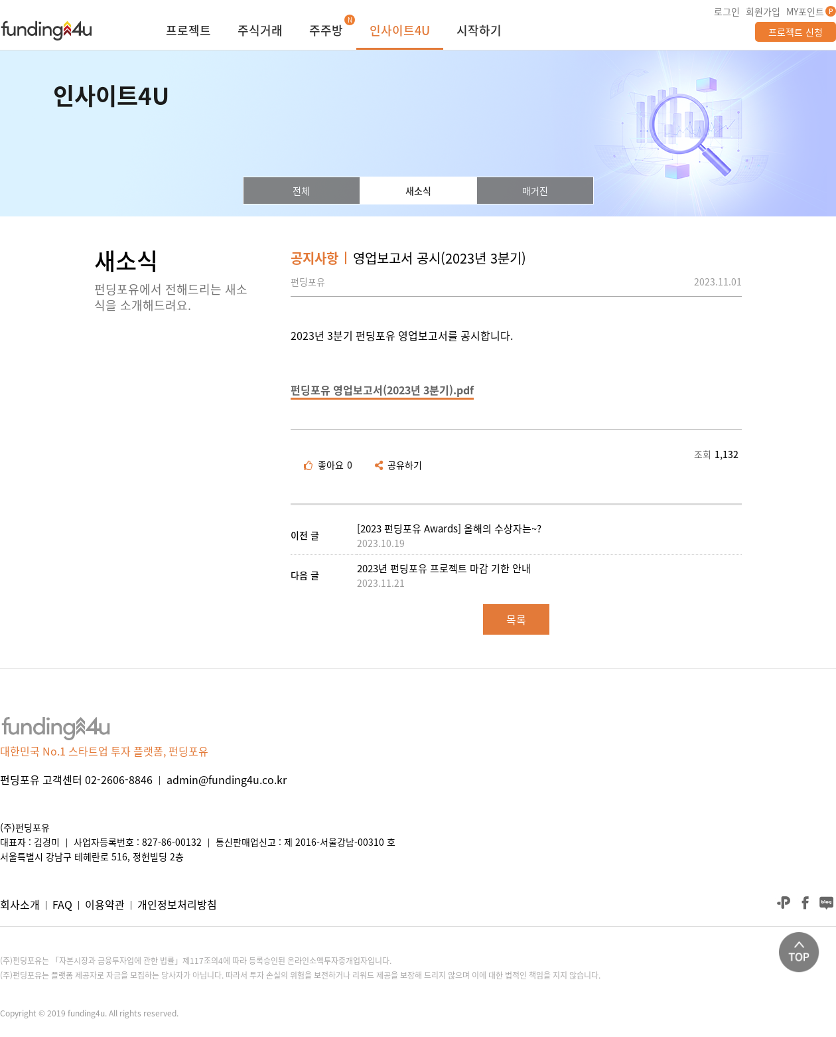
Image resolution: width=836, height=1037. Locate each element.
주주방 (326, 32)
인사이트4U (400, 32)
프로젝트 (188, 32)
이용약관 (105, 904)
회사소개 (20, 904)
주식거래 (260, 32)
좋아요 (328, 464)
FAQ (62, 904)
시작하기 (479, 32)
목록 (516, 619)
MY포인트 (805, 11)
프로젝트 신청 (795, 32)
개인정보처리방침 (177, 904)
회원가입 (763, 11)
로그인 (727, 11)
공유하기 (398, 464)
